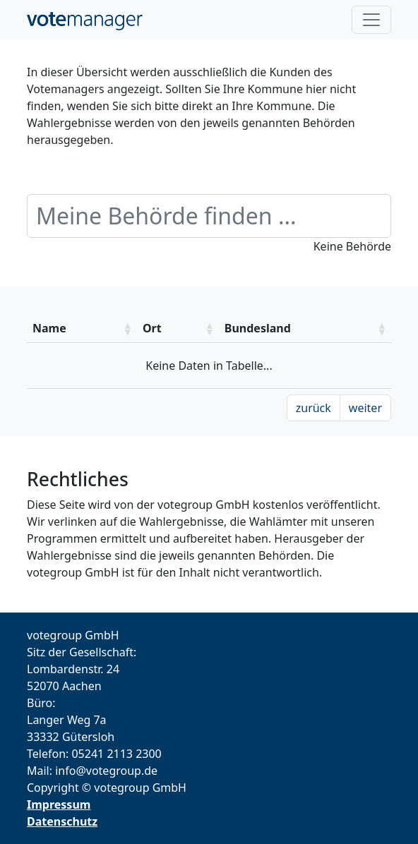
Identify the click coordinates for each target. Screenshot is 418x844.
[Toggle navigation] (371, 20)
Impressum (58, 804)
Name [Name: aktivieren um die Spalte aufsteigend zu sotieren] (49, 328)
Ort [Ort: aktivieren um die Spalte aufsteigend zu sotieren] (152, 328)
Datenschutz (62, 821)
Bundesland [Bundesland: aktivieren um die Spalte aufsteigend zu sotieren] (258, 328)
